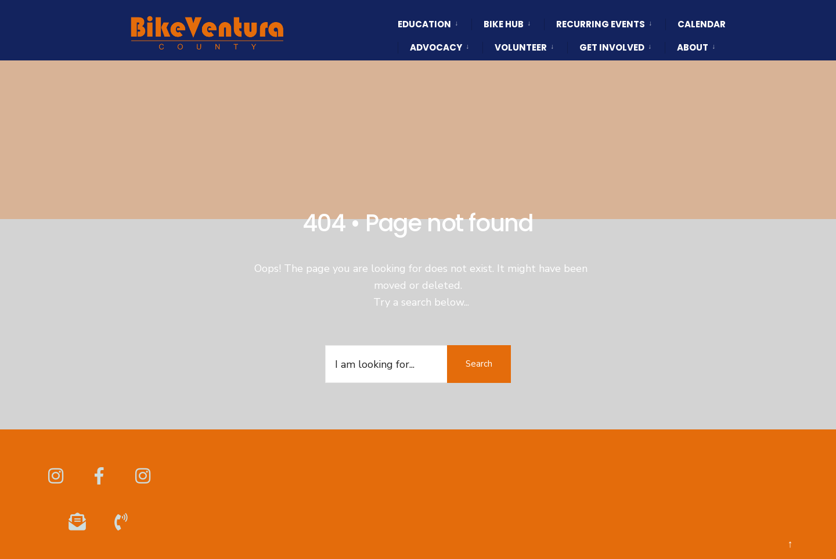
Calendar (702, 24)
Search (479, 364)
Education (424, 24)
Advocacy (436, 47)
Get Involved (611, 47)
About (692, 47)
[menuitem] (434, 14)
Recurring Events (600, 24)
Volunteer (521, 47)
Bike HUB (504, 24)
